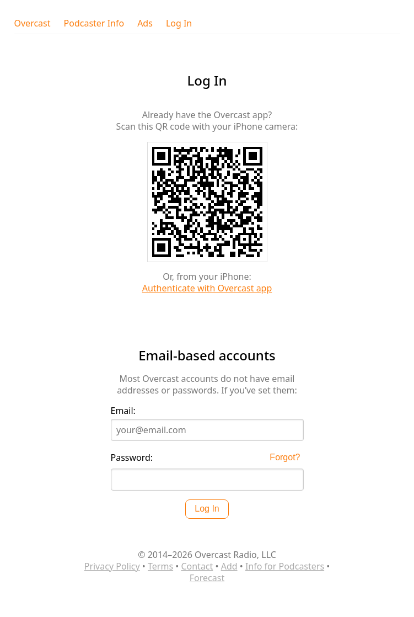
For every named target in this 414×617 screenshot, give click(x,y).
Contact (197, 566)
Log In (179, 23)
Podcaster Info (94, 23)
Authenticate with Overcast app (207, 288)
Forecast (207, 578)
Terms (160, 566)
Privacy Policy (112, 566)
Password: (132, 458)
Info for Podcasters (284, 566)
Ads (145, 23)
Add (229, 566)
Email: (123, 411)
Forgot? (285, 457)
